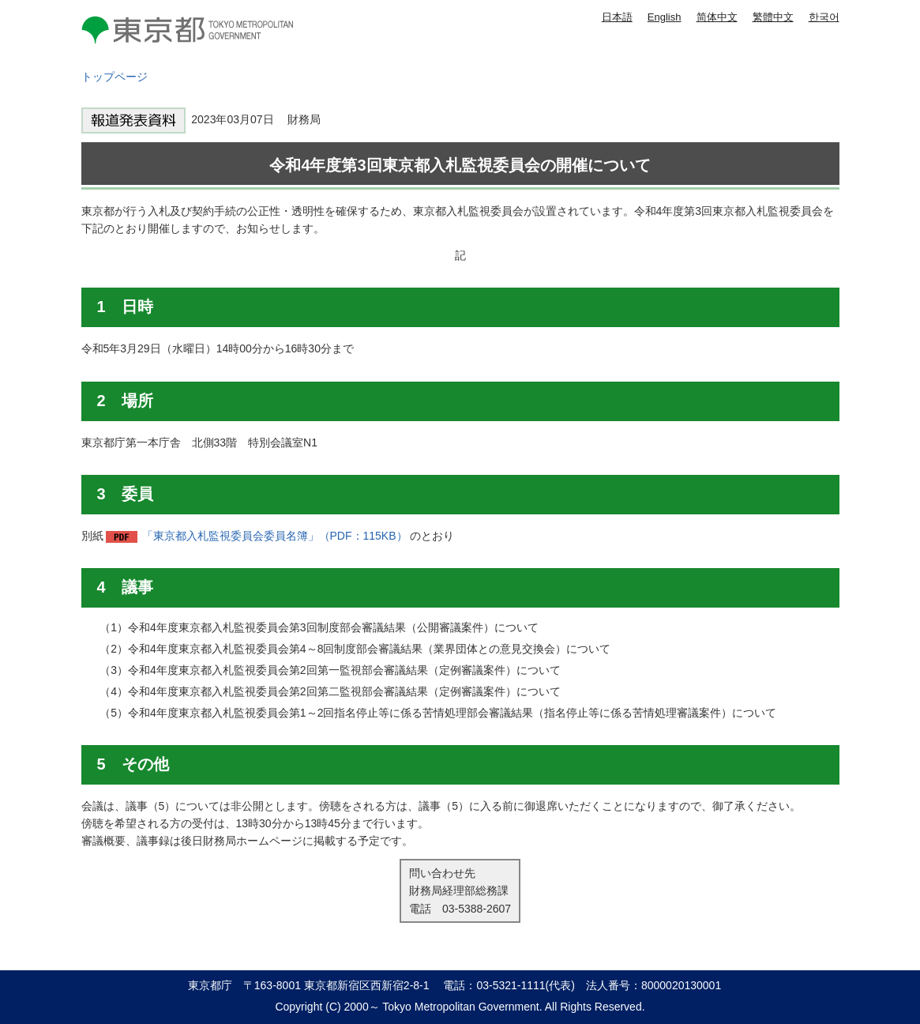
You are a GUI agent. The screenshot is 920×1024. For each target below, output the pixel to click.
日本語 (617, 17)
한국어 (824, 17)
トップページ (114, 76)
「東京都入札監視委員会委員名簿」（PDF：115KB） (274, 535)
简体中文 (717, 17)
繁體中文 (773, 17)
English (665, 17)
